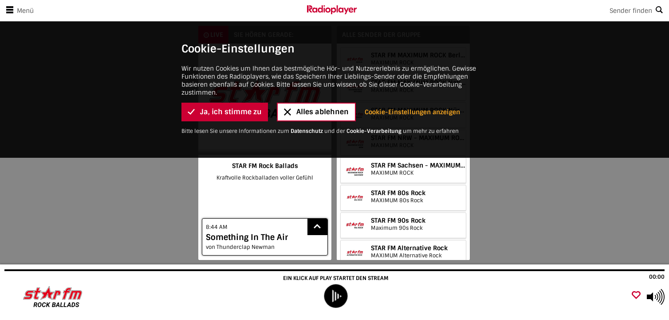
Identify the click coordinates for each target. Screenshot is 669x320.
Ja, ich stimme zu (225, 94)
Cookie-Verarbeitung (373, 113)
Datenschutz (307, 113)
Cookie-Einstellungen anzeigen (412, 94)
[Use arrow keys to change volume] (656, 297)
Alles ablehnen (316, 94)
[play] (335, 296)
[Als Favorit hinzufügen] (636, 296)
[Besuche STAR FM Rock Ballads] (54, 297)
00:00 (657, 276)
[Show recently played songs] (317, 227)
